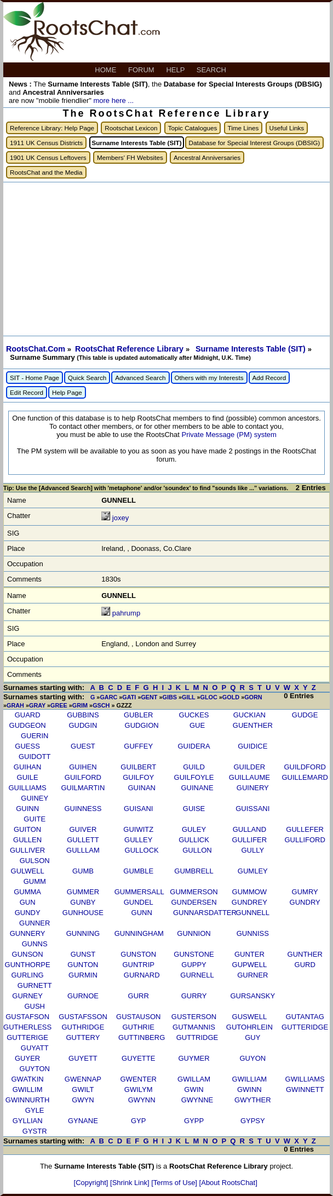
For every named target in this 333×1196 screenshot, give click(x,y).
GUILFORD (83, 777)
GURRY (194, 996)
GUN (28, 902)
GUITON (27, 829)
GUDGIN (82, 725)
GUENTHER (253, 725)
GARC (108, 697)
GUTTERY (83, 1037)
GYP (138, 1121)
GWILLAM (193, 1079)
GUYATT (35, 1048)
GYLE (34, 1110)
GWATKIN (27, 1079)
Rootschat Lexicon (131, 127)
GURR (138, 996)
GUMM (35, 881)
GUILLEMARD (305, 777)
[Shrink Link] (130, 1182)
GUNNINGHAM (139, 933)
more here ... (113, 100)
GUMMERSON (193, 892)
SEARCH (212, 70)
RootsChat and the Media (46, 172)
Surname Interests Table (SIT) (252, 348)
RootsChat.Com (35, 348)
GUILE (27, 777)
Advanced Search (140, 377)
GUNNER (34, 923)
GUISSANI (252, 808)
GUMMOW (249, 892)
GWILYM (138, 1089)
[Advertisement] (166, 259)
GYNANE (83, 1121)
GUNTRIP (138, 965)
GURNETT (35, 985)
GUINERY (253, 788)
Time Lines (243, 127)
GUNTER (249, 954)
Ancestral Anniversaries (207, 157)
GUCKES (194, 715)
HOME (106, 70)
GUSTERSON (193, 1017)
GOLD (230, 697)
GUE (197, 725)
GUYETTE (138, 1058)
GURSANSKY (252, 996)
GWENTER (138, 1079)
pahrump (126, 613)
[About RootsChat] (228, 1182)
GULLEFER (305, 829)
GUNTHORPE (27, 965)
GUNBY (82, 902)
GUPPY (193, 965)
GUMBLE (138, 871)
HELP (176, 70)
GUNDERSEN (194, 902)
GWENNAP (83, 1079)
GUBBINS (83, 715)
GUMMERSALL (139, 892)
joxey (120, 518)
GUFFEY (138, 746)
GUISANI (138, 808)
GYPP (194, 1121)
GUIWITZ (138, 829)
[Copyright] (92, 1182)
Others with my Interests (209, 377)
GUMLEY (253, 871)
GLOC (208, 697)
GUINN (27, 808)
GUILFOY (138, 777)
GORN (253, 697)
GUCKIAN (249, 715)
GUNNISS (253, 933)
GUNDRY (305, 902)
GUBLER (138, 715)
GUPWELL (249, 965)
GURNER (252, 975)
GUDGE (305, 715)
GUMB (83, 871)
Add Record (269, 377)
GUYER (27, 1058)
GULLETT (83, 840)
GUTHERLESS (27, 1027)
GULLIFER (249, 840)
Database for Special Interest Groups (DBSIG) (254, 142)
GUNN (141, 913)
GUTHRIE (138, 1027)
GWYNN (142, 1100)
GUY (252, 1037)
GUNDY (28, 913)
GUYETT (82, 1058)
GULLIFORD (304, 840)
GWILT (83, 1089)
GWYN (83, 1100)
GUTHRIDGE (82, 1027)
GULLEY (138, 840)
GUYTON (35, 1069)
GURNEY (27, 996)
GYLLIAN (28, 1121)
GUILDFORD (305, 767)
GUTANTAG (305, 1017)
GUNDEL (138, 902)
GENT (149, 697)
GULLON (196, 850)
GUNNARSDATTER (205, 913)
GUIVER (82, 829)
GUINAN (142, 788)
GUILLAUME (249, 777)
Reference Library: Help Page (52, 127)
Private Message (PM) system (228, 434)
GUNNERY (27, 933)
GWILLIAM (249, 1079)
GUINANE (197, 788)
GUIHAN (28, 767)
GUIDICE (252, 746)
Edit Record (26, 392)
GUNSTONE (194, 954)
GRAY (37, 705)
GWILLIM (28, 1089)
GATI (129, 697)
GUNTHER (305, 954)
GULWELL (27, 871)
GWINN (249, 1089)
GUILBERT (138, 767)
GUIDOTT (35, 756)
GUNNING (83, 933)
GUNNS (35, 944)
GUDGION (142, 725)
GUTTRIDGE (197, 1037)
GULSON (35, 860)
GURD (305, 965)
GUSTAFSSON (83, 1017)
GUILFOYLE (194, 777)
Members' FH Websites (130, 157)
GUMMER (83, 892)
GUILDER (249, 767)
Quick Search (87, 377)
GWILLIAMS (305, 1079)
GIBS (170, 697)
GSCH (101, 705)
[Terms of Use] (175, 1182)
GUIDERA (193, 746)
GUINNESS (82, 808)
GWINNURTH (27, 1100)
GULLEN (27, 840)
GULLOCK (142, 850)
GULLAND (249, 829)
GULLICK (194, 840)
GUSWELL (249, 1017)
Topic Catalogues (192, 127)
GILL (188, 697)
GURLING (27, 975)
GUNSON (27, 954)
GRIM (80, 705)
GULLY (252, 850)
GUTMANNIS (194, 1027)
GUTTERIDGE (305, 1027)
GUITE (34, 819)
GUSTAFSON (27, 1017)
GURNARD (142, 975)
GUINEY (34, 798)
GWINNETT (305, 1089)
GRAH (15, 705)
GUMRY (305, 892)
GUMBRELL (194, 871)
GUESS (27, 746)
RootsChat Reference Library (130, 348)
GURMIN (82, 975)
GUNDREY (249, 902)
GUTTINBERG (141, 1037)
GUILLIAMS (27, 788)
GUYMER (194, 1058)
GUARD (28, 715)
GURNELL (197, 975)
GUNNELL (252, 913)
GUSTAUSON (138, 1017)
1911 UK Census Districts (46, 142)
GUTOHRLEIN (249, 1027)
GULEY (194, 829)
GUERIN (35, 736)
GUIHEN (83, 767)
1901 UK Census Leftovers (48, 157)
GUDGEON (27, 725)
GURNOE (83, 996)
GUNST (83, 954)
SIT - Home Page (34, 377)
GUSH (34, 1006)
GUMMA (27, 892)
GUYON (252, 1058)
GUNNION (193, 933)
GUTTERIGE (27, 1037)
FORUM (142, 70)
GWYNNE (197, 1100)
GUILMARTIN (83, 788)
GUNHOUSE (83, 913)
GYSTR (34, 1131)
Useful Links (287, 127)
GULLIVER (27, 850)
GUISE (194, 808)
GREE (58, 705)
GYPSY (252, 1121)
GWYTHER (252, 1100)
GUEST (83, 746)
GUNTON (82, 965)
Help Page (67, 392)
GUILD (194, 767)
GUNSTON (138, 954)
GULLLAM (83, 850)
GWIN (193, 1089)
